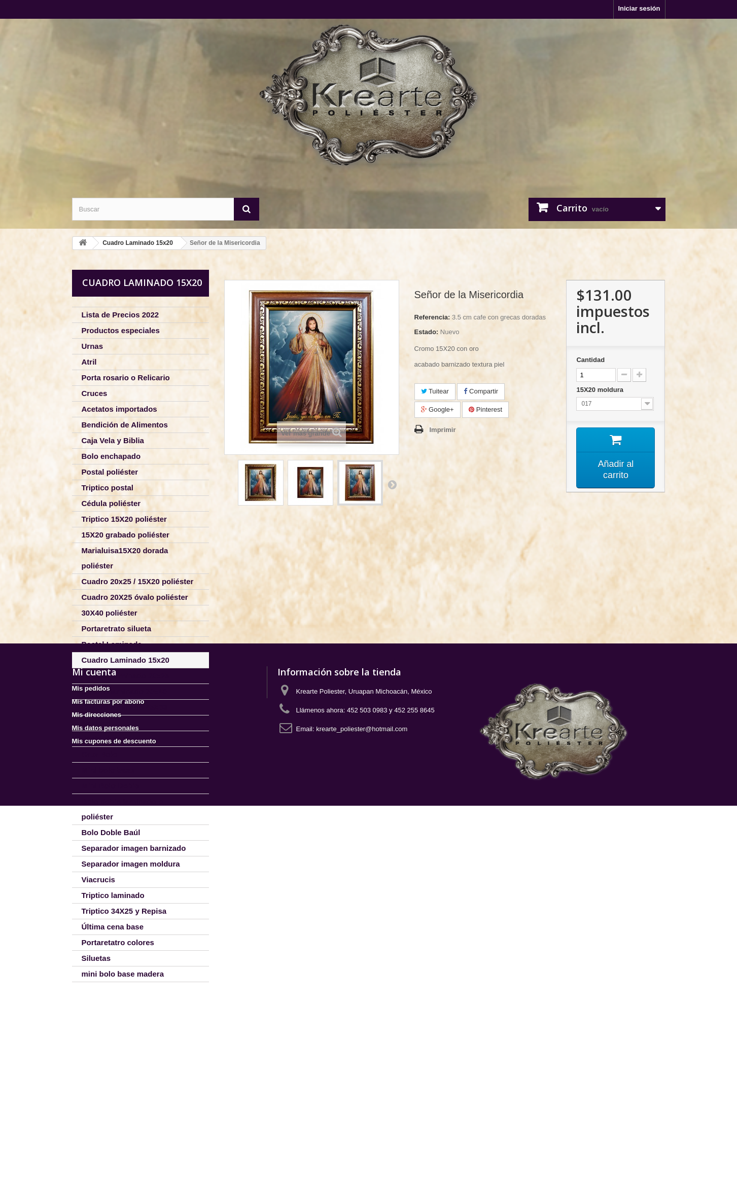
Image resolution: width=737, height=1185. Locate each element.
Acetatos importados (119, 409)
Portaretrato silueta (117, 628)
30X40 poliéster (109, 612)
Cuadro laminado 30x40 (124, 691)
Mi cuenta (94, 1051)
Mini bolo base (108, 770)
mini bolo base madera (123, 973)
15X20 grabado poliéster (125, 534)
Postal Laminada (112, 644)
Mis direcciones (97, 1094)
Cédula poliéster (111, 503)
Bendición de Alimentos (125, 424)
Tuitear (435, 391)
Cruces (95, 393)
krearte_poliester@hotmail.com (361, 1108)
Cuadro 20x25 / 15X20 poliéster (138, 581)
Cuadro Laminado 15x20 (125, 660)
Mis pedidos (91, 1067)
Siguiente (392, 484)
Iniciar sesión (639, 8)
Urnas (92, 346)
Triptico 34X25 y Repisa (124, 911)
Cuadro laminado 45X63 (125, 707)
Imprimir (443, 430)
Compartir (481, 391)
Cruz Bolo (100, 754)
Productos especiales (121, 330)
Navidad (96, 723)
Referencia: (432, 317)
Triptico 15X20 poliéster (124, 519)
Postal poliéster (110, 472)
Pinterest (485, 409)
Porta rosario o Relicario (126, 377)
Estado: (426, 332)
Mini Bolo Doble (110, 785)
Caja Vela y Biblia (113, 440)
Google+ (437, 409)
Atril (89, 361)
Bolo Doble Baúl (111, 832)
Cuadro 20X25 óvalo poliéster (135, 597)
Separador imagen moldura (131, 863)
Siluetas (96, 958)
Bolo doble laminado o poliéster (122, 809)
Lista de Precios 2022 (120, 314)
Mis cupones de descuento (114, 1120)
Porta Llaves (104, 738)
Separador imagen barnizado (134, 848)
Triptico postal (108, 487)
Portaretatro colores (118, 942)
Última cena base (113, 926)
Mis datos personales (105, 1107)
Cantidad (590, 360)
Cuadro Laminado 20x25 (125, 675)
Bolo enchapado (111, 456)
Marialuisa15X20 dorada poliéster (125, 558)
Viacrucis (98, 879)
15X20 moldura (600, 389)
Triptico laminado (113, 895)
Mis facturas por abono (108, 1081)
